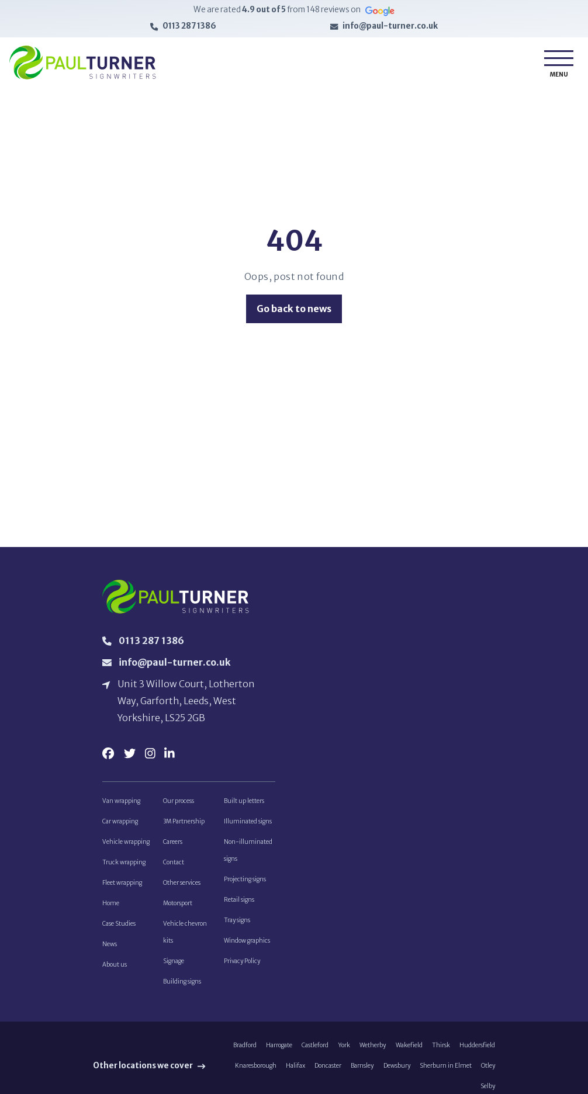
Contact (173, 865)
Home (110, 906)
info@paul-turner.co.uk (390, 27)
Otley (488, 1071)
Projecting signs (245, 882)
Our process (178, 802)
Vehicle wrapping (126, 844)
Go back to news (294, 308)
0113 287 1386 (189, 27)
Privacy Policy (242, 965)
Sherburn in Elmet (446, 1071)
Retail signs (239, 903)
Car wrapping (120, 824)
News (109, 948)
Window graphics (247, 944)
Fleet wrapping (122, 885)
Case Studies (119, 927)
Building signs (182, 986)
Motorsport (177, 906)
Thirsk (441, 1050)
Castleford (315, 1050)
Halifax (295, 1071)
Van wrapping (121, 802)
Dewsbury (396, 1071)
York (344, 1050)
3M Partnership (184, 824)
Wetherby (372, 1050)
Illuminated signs (248, 824)
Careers (172, 844)
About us (114, 968)
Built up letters (244, 802)
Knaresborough (255, 1071)
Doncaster (327, 1071)
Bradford (245, 1050)
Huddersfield (477, 1050)
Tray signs (237, 923)
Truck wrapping (124, 865)
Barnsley (362, 1071)
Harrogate (279, 1050)
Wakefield (409, 1050)
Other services (181, 885)
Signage (173, 965)
